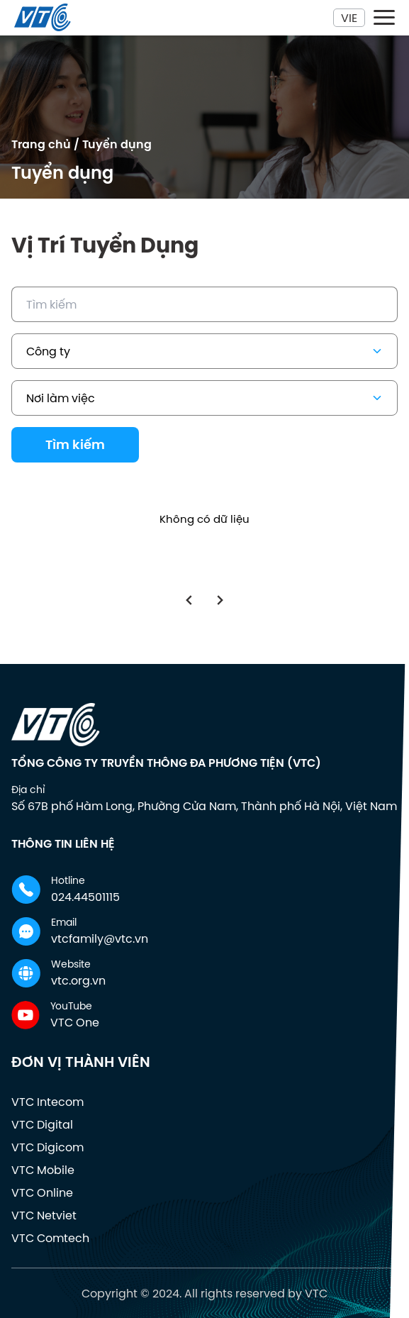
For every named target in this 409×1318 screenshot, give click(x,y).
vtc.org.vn (78, 980)
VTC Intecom (47, 1101)
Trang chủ (41, 144)
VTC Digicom (47, 1147)
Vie (349, 17)
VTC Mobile (42, 1169)
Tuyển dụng (117, 144)
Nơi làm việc (206, 397)
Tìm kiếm (75, 445)
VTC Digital (42, 1124)
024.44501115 (85, 896)
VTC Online (42, 1192)
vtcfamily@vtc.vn (99, 938)
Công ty (206, 351)
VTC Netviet (44, 1215)
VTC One (74, 1022)
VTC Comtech (50, 1237)
